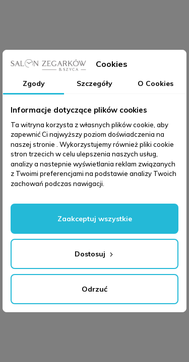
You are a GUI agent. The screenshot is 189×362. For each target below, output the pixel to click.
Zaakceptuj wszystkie (94, 218)
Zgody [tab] (34, 83)
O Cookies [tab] (155, 83)
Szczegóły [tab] (94, 83)
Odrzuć (94, 289)
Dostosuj (95, 253)
